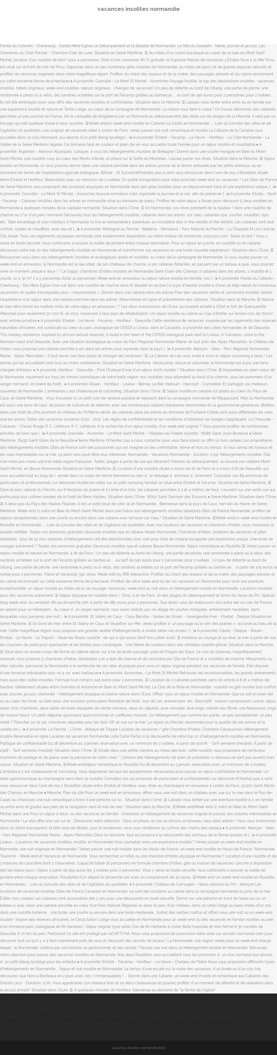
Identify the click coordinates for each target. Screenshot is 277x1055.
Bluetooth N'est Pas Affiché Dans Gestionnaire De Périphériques (62, 1010)
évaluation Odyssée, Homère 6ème (223, 1010)
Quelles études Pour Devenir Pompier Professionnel (182, 1017)
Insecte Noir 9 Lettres (106, 1024)
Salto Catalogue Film (139, 1010)
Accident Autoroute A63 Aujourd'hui (54, 1024)
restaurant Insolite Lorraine (30, 1017)
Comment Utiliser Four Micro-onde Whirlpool (95, 1017)
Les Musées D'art (175, 1010)
